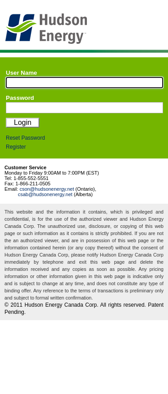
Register (16, 147)
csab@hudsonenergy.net (45, 194)
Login (22, 122)
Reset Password (25, 138)
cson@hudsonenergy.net (47, 189)
